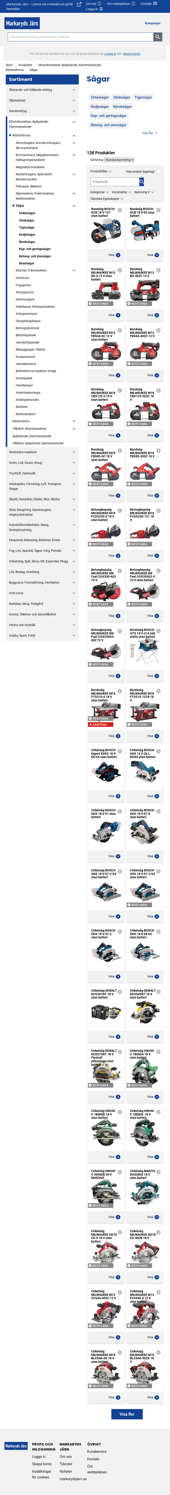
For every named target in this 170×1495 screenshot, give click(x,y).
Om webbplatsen (121, 4)
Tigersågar (27, 227)
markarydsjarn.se (73, 1479)
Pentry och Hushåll (22, 625)
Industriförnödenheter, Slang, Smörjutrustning (29, 527)
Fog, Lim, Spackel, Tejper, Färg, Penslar (35, 550)
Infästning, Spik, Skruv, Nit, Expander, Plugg (38, 561)
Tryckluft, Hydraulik (22, 473)
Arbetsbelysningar (28, 392)
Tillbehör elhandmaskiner (29, 428)
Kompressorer (25, 357)
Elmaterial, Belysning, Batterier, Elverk (34, 540)
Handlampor (24, 385)
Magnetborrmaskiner (30, 167)
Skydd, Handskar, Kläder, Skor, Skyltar (34, 499)
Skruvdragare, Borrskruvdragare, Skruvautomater (38, 145)
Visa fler (150, 133)
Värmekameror (26, 364)
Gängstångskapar (28, 321)
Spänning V (142, 192)
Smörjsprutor (25, 292)
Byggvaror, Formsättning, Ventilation (34, 582)
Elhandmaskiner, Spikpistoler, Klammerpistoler (69, 65)
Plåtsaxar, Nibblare (29, 186)
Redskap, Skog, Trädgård (26, 603)
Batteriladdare (25, 414)
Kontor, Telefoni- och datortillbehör (32, 614)
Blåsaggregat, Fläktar (30, 349)
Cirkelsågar (27, 213)
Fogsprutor (23, 285)
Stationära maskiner (23, 452)
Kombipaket (24, 378)
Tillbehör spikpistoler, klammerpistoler (38, 443)
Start (9, 65)
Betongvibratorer (27, 328)
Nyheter (66, 1471)
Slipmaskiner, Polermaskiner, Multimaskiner (35, 196)
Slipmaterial (17, 100)
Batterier (22, 407)
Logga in (39, 1457)
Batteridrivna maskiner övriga (36, 371)
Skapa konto (42, 1464)
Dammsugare (25, 299)
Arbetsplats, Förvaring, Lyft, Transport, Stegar (35, 486)
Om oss (94, 4)
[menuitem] (154, 23)
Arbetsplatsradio (27, 399)
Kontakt (149, 4)
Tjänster (66, 1464)
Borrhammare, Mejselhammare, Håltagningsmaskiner (37, 157)
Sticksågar (26, 220)
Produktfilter (99, 171)
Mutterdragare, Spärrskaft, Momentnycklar (34, 176)
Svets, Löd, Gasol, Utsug (25, 462)
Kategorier (97, 192)
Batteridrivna (15, 70)
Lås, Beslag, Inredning (24, 572)
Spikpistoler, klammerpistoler (32, 436)
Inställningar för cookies (41, 1474)
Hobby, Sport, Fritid (22, 635)
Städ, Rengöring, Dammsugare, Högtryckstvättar (30, 512)
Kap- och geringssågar (35, 249)
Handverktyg (18, 111)
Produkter (25, 65)
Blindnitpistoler (26, 335)
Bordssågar (27, 242)
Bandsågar (26, 263)
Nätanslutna (21, 421)
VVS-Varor (16, 593)
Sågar (34, 70)
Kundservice (97, 1451)
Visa (114, 255)
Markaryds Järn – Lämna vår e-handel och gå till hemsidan (43, 6)
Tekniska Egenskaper (104, 198)
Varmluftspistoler (28, 342)
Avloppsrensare (26, 313)
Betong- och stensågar (35, 256)
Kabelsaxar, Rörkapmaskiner (35, 306)
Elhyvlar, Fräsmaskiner (31, 270)
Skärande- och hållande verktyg (30, 90)
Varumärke (119, 192)
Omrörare (22, 278)
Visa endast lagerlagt (143, 171)
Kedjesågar (27, 234)
